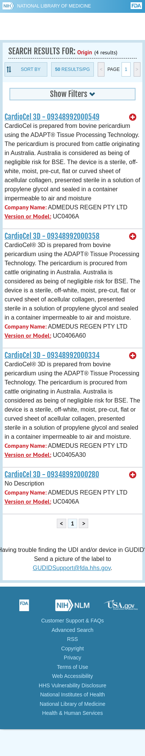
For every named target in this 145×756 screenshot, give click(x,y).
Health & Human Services (72, 713)
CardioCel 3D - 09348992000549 (52, 116)
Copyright (72, 648)
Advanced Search (72, 630)
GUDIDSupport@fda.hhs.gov (72, 568)
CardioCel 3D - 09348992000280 (52, 474)
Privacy (72, 658)
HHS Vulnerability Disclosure (72, 685)
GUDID (72, 26)
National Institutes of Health (72, 694)
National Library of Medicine (54, 6)
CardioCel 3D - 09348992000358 (52, 236)
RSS (72, 639)
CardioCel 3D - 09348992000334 (52, 355)
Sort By (31, 69)
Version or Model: (28, 216)
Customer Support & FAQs (72, 621)
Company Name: (26, 207)
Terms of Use (72, 667)
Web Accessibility (72, 676)
